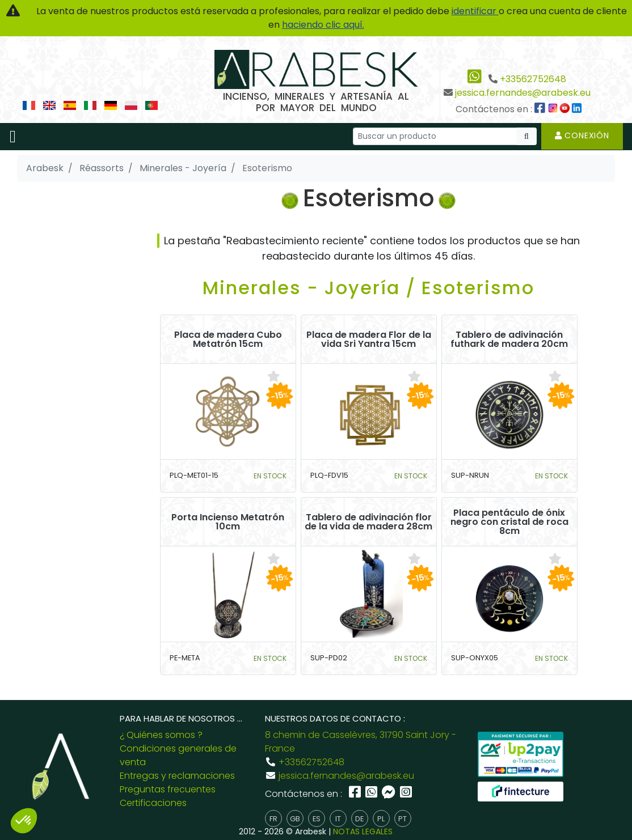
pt (402, 819)
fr (273, 819)
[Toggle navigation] (12, 137)
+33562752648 (533, 79)
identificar (475, 11)
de (359, 819)
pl (381, 819)
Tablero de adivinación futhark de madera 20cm (509, 339)
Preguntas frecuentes (168, 789)
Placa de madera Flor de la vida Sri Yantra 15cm (368, 339)
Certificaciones (153, 802)
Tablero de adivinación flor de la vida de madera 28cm (368, 522)
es (317, 819)
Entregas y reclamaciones (177, 775)
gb (295, 819)
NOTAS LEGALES (363, 831)
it (338, 819)
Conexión (582, 135)
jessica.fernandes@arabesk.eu (523, 92)
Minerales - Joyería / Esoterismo (368, 287)
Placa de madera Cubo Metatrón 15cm (228, 339)
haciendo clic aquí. (323, 24)
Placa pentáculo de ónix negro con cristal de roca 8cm (509, 522)
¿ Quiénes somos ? (161, 734)
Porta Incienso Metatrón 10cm (227, 522)
